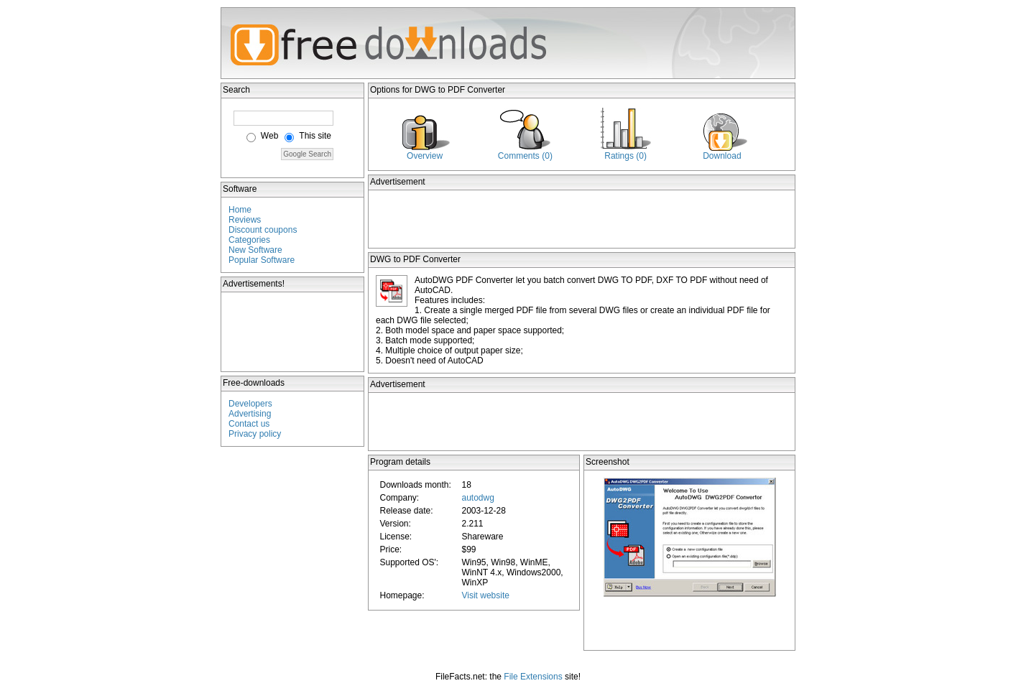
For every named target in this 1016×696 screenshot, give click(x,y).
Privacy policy (254, 434)
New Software (255, 250)
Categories (249, 240)
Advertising (249, 414)
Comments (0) (525, 156)
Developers (250, 404)
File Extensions (533, 677)
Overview (425, 156)
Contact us (248, 424)
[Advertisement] (293, 332)
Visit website (485, 595)
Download (722, 156)
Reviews (244, 220)
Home (239, 210)
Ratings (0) (625, 156)
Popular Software (261, 260)
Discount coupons (262, 230)
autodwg (477, 498)
